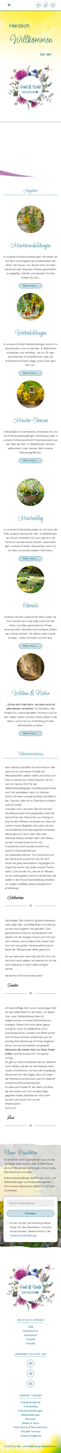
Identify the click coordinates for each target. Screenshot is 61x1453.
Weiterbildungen (30, 333)
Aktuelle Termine (30, 1431)
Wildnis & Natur (30, 693)
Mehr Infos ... (30, 286)
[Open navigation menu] (9, 5)
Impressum (30, 1335)
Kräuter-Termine (30, 420)
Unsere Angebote (30, 1436)
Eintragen (30, 1213)
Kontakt (30, 1343)
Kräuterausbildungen (30, 246)
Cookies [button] (30, 1339)
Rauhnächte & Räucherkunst (30, 1427)
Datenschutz (30, 1331)
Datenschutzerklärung (23, 1235)
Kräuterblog (30, 518)
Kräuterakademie (30, 1402)
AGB (30, 1327)
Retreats (30, 606)
